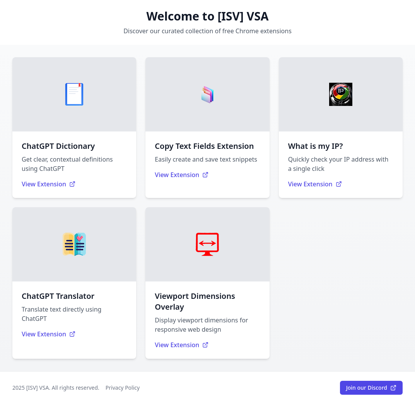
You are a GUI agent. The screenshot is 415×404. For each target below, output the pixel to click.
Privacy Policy (123, 387)
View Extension (48, 184)
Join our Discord (371, 387)
